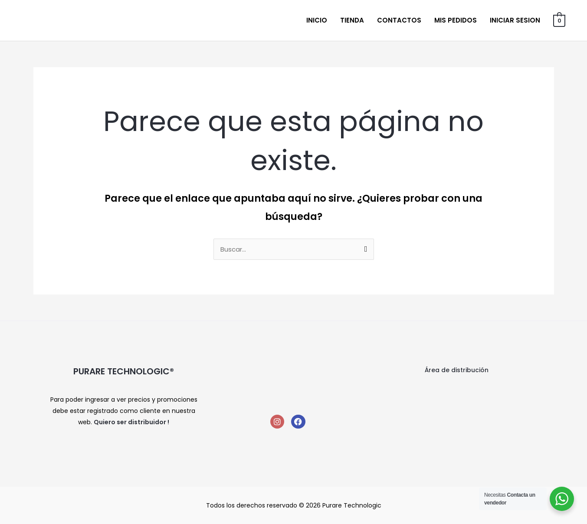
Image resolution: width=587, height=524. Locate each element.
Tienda (352, 20)
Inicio (317, 20)
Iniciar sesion (515, 20)
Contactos (399, 20)
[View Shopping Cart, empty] (559, 20)
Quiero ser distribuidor (130, 422)
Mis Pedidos (456, 20)
